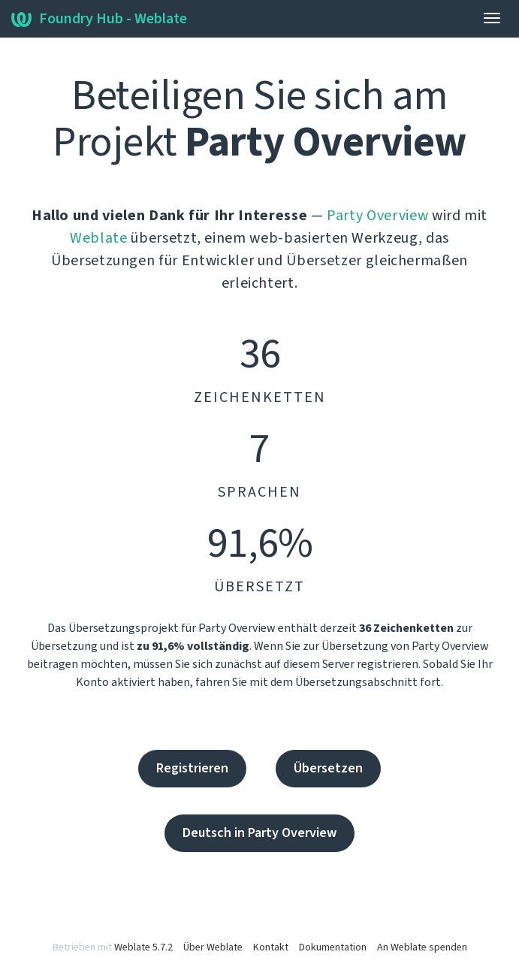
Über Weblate (213, 947)
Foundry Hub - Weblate (99, 18)
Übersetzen (328, 768)
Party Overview (377, 215)
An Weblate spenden (422, 947)
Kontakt (270, 947)
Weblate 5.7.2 (143, 947)
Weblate (99, 238)
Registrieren (192, 768)
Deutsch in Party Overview (259, 832)
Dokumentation (333, 947)
